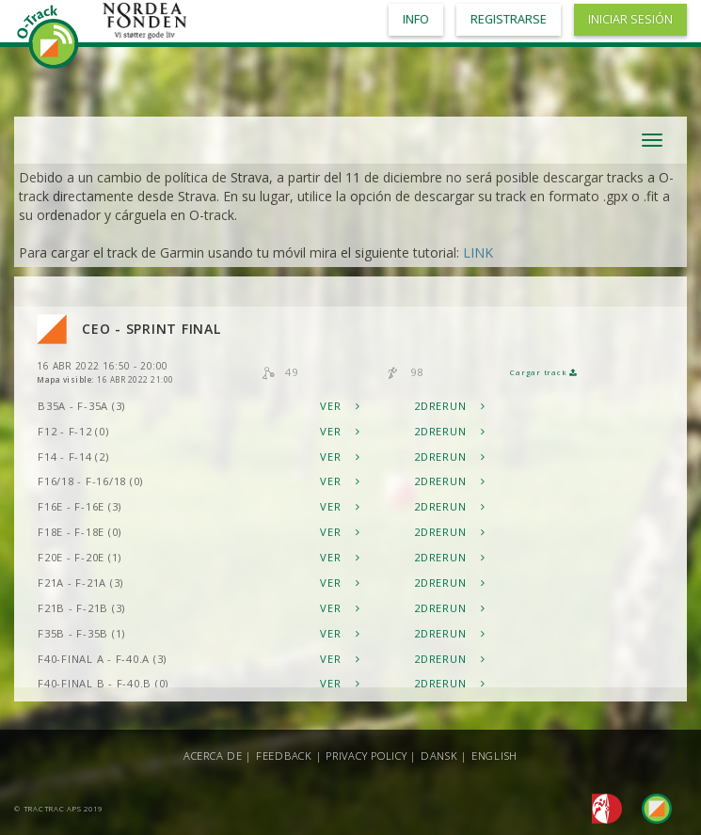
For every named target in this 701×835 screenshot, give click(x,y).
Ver (340, 406)
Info (416, 19)
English (494, 755)
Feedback (284, 755)
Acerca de (213, 755)
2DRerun (450, 406)
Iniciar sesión (630, 19)
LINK (478, 252)
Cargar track (543, 372)
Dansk (439, 755)
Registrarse (508, 19)
